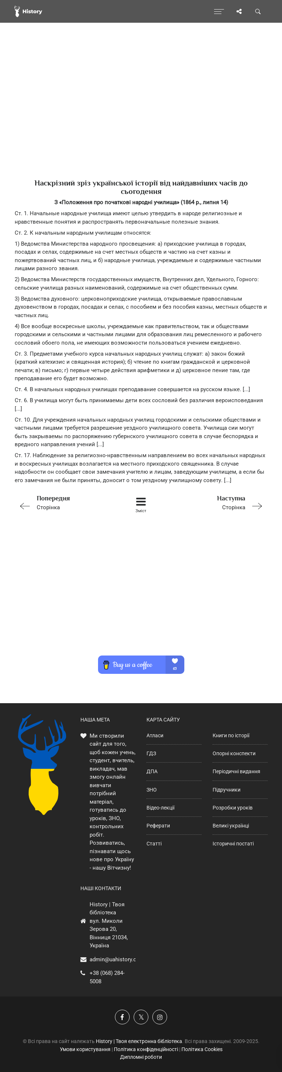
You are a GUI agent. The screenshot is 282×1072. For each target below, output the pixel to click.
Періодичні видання (236, 771)
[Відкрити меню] (219, 11)
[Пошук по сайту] (258, 11)
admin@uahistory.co (115, 959)
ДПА (152, 771)
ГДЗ (151, 753)
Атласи (155, 735)
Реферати (158, 826)
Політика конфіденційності (146, 1049)
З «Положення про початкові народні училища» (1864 (125, 202)
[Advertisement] (141, 113)
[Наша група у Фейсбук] (122, 1017)
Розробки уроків (233, 808)
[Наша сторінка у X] (141, 1017)
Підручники (227, 790)
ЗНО (152, 790)
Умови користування (85, 1049)
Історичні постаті (233, 844)
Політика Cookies (202, 1049)
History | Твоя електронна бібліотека (139, 1041)
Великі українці (231, 826)
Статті (154, 844)
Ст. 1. (22, 213)
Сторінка (64, 502)
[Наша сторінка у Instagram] (159, 1017)
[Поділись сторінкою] (239, 11)
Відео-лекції (160, 808)
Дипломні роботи (141, 1057)
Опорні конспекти (234, 753)
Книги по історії (231, 735)
